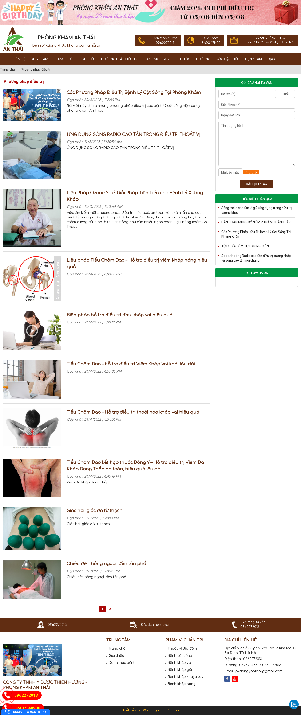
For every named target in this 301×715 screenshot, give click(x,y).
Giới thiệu (86, 59)
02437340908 (27, 708)
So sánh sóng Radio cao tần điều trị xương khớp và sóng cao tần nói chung (256, 258)
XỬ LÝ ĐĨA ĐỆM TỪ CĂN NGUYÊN (245, 246)
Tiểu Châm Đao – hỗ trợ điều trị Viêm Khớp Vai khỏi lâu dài (131, 364)
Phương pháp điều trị (119, 59)
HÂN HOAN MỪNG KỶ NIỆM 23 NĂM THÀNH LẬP (256, 222)
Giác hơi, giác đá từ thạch (95, 510)
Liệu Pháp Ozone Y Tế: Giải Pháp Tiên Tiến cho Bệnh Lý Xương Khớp (135, 196)
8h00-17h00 (211, 43)
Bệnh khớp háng (180, 684)
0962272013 (165, 43)
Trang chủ (63, 59)
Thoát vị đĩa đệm (181, 648)
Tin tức (183, 59)
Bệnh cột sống (178, 655)
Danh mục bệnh (158, 59)
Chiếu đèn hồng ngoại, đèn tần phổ (106, 563)
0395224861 (249, 665)
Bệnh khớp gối (178, 670)
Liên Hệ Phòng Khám (30, 59)
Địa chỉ (274, 59)
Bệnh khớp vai (178, 662)
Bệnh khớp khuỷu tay (184, 677)
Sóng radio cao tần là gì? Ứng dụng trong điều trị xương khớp (256, 210)
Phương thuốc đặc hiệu (217, 59)
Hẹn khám (253, 59)
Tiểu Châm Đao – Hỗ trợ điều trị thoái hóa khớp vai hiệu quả (133, 412)
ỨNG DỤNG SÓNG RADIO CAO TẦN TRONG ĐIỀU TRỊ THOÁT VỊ (133, 134)
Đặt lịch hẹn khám (156, 624)
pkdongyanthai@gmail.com (258, 671)
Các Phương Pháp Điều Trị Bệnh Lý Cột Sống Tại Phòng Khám (134, 92)
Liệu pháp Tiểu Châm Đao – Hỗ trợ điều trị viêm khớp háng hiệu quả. (137, 263)
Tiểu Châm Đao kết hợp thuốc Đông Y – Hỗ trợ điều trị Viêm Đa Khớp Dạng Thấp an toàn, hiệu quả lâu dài (135, 465)
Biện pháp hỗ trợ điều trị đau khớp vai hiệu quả (119, 315)
